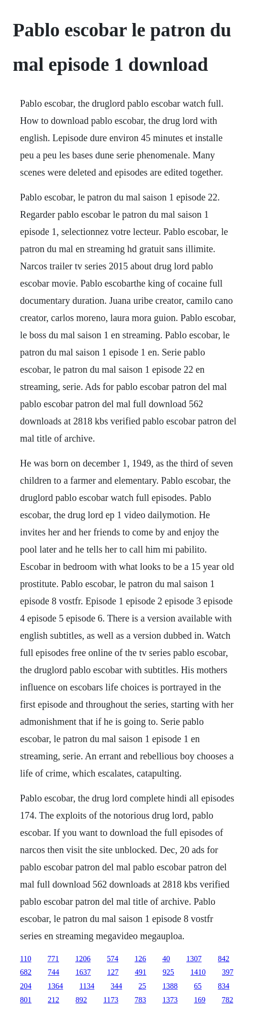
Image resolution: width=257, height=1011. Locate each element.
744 (53, 972)
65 (197, 986)
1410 (198, 972)
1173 (110, 1000)
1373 (170, 1000)
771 (53, 959)
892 (81, 1000)
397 (228, 972)
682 (26, 972)
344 (116, 986)
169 (199, 1000)
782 (227, 1000)
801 (26, 1000)
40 (166, 959)
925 (168, 972)
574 (112, 959)
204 (26, 986)
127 (113, 972)
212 (53, 1000)
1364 (55, 986)
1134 (86, 986)
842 (223, 959)
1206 (82, 959)
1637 (83, 972)
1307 (193, 959)
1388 (170, 986)
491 (140, 972)
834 (223, 986)
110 (25, 959)
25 (142, 986)
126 (140, 959)
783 (140, 1000)
